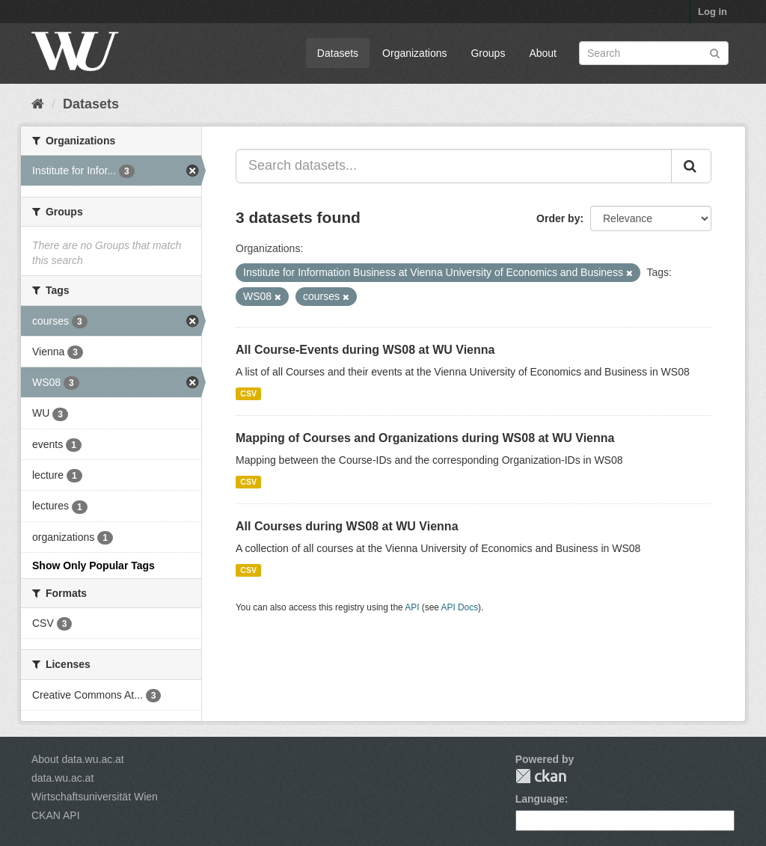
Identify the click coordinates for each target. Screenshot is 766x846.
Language (540, 799)
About (543, 53)
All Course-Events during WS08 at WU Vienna (365, 349)
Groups (488, 53)
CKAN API (55, 815)
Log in (712, 11)
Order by (558, 218)
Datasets (337, 53)
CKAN (540, 776)
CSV (248, 393)
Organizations (414, 53)
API (412, 607)
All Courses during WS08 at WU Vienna (347, 526)
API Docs (460, 607)
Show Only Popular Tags (93, 565)
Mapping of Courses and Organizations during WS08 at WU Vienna (425, 438)
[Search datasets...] (454, 166)
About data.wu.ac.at (77, 759)
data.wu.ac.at (62, 778)
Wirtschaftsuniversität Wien (94, 797)
